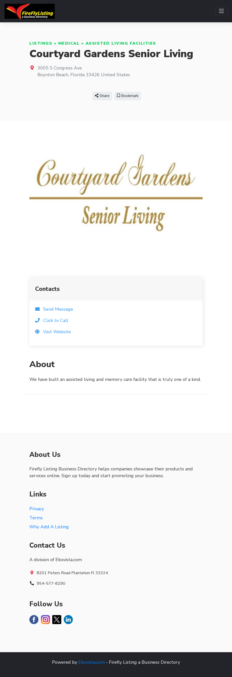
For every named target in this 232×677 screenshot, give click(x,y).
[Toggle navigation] (221, 11)
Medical (69, 43)
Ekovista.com (91, 662)
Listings (40, 43)
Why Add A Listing (49, 527)
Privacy (36, 509)
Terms (36, 518)
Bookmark (127, 96)
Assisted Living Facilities (121, 43)
